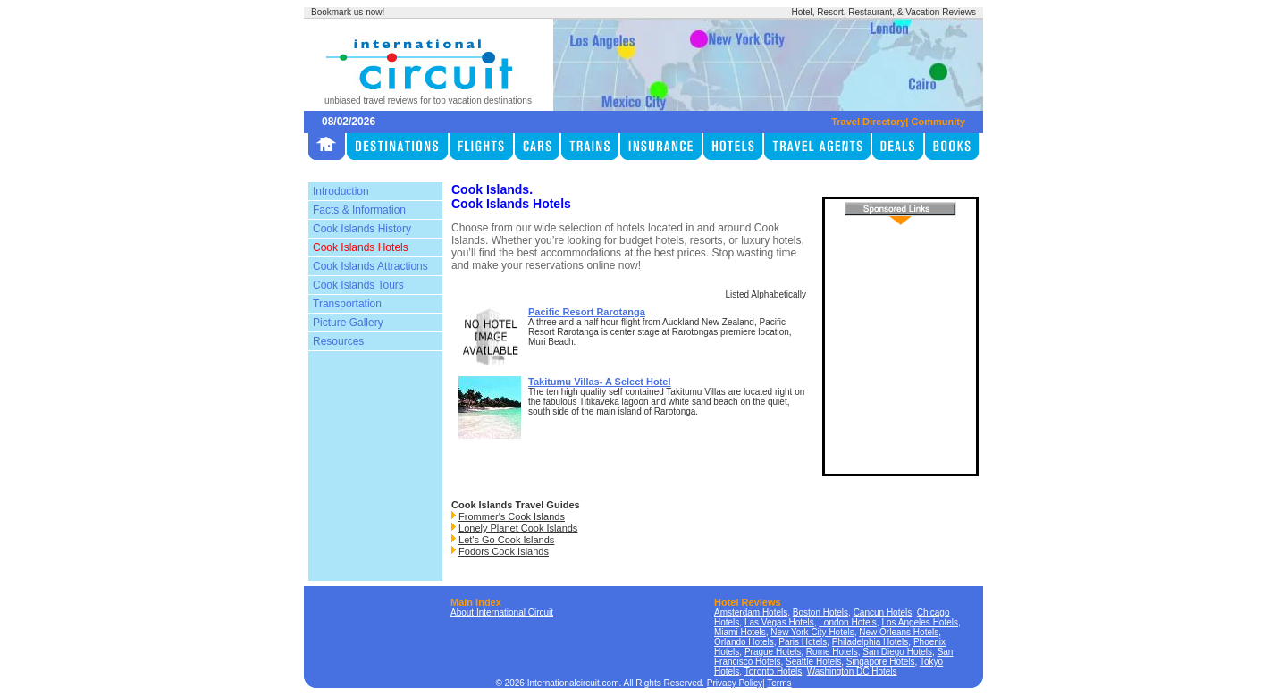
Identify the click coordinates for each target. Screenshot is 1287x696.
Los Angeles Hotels (919, 622)
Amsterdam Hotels (750, 612)
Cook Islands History (362, 228)
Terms (779, 683)
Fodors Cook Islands (503, 551)
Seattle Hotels (813, 662)
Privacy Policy (734, 683)
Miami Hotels (740, 632)
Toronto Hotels (773, 671)
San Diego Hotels (897, 652)
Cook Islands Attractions (370, 266)
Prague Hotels (772, 652)
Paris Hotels (802, 642)
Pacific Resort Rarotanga (586, 311)
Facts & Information (359, 210)
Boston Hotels (820, 612)
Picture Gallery (348, 322)
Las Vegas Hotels (779, 622)
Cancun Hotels (883, 612)
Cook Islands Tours (358, 285)
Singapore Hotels (880, 662)
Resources (338, 341)
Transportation (347, 304)
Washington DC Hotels (852, 671)
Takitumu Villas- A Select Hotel (599, 381)
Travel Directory (868, 121)
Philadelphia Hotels (870, 642)
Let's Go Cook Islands (506, 539)
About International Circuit (501, 612)
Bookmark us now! (347, 12)
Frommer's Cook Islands (511, 516)
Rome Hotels (832, 652)
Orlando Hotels (744, 642)
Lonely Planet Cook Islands (517, 528)
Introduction (341, 191)
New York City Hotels (812, 632)
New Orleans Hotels (898, 632)
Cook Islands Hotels (360, 247)
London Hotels (848, 622)
